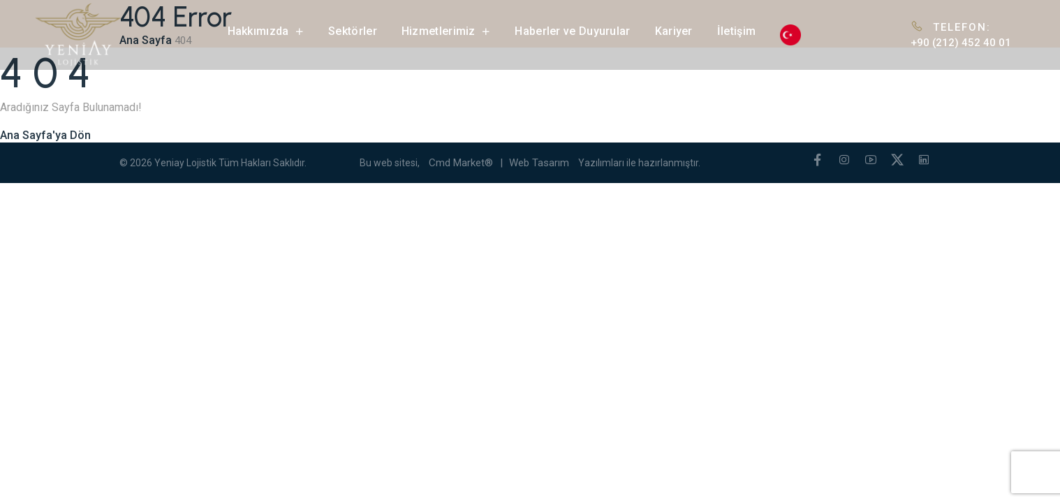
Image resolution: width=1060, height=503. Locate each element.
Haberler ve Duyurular (572, 31)
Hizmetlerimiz (446, 31)
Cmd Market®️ (461, 162)
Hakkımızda (266, 31)
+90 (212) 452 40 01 (961, 42)
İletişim (736, 31)
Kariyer (674, 31)
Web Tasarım (539, 162)
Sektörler (352, 31)
